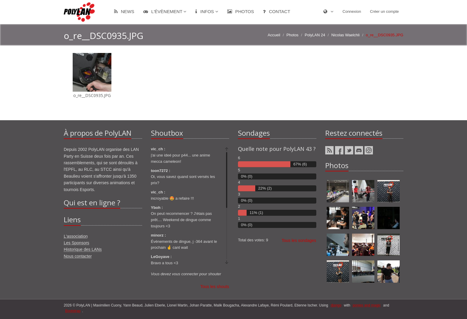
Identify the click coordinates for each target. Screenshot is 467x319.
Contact (276, 11)
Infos (206, 11)
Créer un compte (384, 11)
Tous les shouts (214, 286)
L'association (76, 236)
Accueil (274, 35)
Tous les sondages (299, 240)
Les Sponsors (76, 242)
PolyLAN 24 (315, 35)
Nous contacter (78, 256)
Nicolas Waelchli (345, 35)
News (124, 11)
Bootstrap (72, 311)
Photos (240, 11)
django (336, 305)
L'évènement (165, 11)
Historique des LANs (83, 249)
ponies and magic (367, 305)
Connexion (352, 11)
